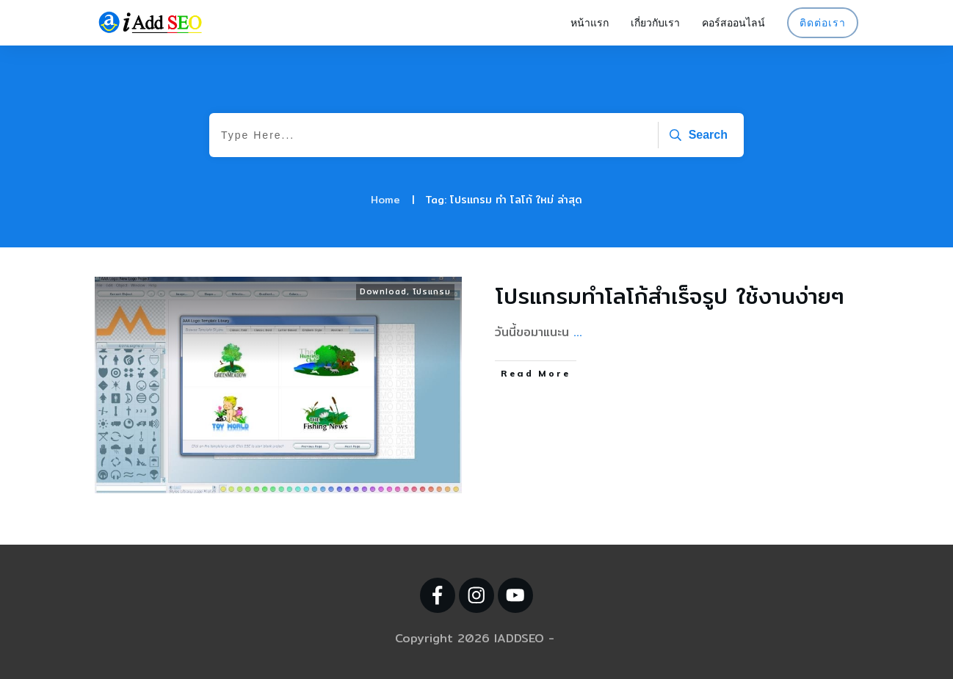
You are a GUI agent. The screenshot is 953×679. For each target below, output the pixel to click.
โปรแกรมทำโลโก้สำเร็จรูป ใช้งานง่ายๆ (670, 295)
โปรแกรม (432, 291)
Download (383, 291)
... (577, 332)
